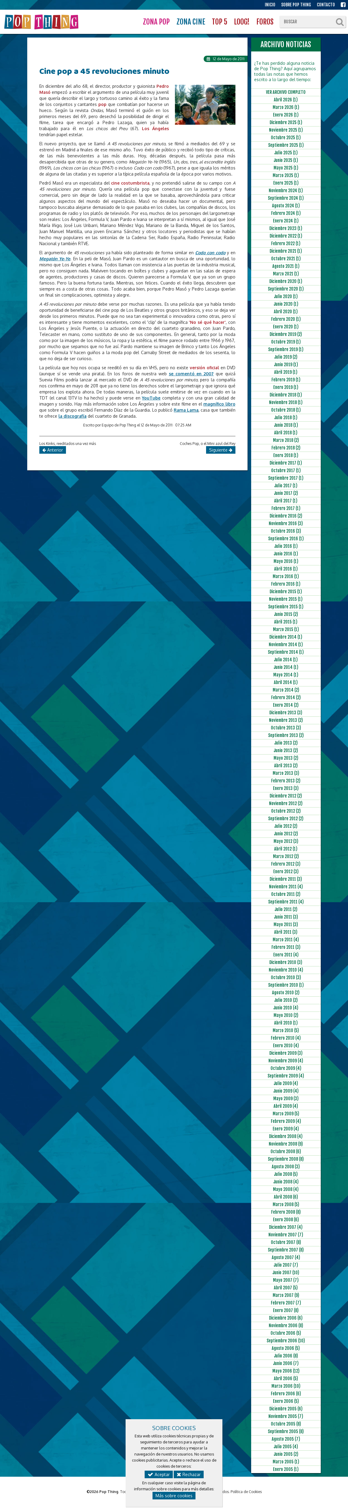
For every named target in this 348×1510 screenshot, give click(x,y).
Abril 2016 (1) (286, 568)
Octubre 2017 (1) (286, 470)
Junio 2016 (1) (286, 553)
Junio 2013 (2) (286, 750)
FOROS (265, 21)
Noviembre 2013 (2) (286, 720)
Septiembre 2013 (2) (286, 735)
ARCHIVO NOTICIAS (286, 44)
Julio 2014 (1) (286, 659)
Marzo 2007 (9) (286, 1295)
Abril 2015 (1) (285, 621)
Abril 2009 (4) (286, 1106)
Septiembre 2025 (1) (286, 145)
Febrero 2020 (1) (286, 319)
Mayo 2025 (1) (286, 167)
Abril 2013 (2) (286, 765)
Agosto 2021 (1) (286, 266)
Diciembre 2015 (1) (286, 591)
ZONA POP (156, 21)
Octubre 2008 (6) (286, 1151)
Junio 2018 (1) (286, 425)
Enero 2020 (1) (286, 326)
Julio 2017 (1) (285, 485)
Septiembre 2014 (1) (286, 652)
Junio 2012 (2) (286, 833)
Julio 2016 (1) (286, 546)
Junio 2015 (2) (286, 614)
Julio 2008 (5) (286, 1174)
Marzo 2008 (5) (286, 1204)
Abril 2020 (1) (286, 311)
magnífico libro (219, 403)
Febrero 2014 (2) (286, 697)
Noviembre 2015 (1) (286, 599)
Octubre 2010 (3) (286, 977)
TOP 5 (219, 21)
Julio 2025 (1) (286, 152)
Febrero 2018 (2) (285, 447)
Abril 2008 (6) (286, 1196)
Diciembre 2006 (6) (286, 1318)
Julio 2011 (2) (285, 909)
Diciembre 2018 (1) (286, 394)
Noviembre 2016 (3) (286, 523)
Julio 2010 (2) (286, 1000)
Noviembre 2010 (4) (286, 969)
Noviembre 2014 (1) (286, 644)
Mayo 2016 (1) (286, 561)
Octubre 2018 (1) (286, 410)
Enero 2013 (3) (286, 788)
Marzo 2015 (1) (286, 629)
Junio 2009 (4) (286, 1091)
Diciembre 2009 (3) (286, 1053)
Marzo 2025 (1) (286, 175)
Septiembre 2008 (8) (286, 1159)
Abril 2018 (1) (285, 432)
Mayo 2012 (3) (286, 841)
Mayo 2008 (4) (286, 1189)
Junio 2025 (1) (286, 160)
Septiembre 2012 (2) (286, 818)
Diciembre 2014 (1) (285, 637)
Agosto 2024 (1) (286, 205)
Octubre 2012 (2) (286, 811)
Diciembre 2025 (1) (286, 122)
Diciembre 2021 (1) (286, 251)
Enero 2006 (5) (286, 1401)
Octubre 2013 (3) (286, 727)
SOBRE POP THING (296, 4)
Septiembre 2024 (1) (286, 198)
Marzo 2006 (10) (285, 1386)
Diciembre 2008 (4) (286, 1136)
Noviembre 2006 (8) (286, 1325)
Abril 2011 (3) (285, 932)
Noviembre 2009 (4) (285, 1060)
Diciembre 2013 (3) (285, 712)
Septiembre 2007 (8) (286, 1249)
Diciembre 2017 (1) (286, 463)
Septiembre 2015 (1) (286, 606)
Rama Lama (186, 410)
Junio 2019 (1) (286, 364)
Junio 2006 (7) (286, 1363)
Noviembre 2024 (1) (286, 190)
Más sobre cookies (174, 1495)
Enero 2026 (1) (286, 114)
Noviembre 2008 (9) (286, 1143)
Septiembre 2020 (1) (286, 288)
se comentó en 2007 (191, 373)
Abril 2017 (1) (285, 500)
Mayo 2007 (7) (286, 1280)
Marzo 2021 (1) (286, 273)
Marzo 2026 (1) (286, 107)
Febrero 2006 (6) (286, 1393)
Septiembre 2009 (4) (286, 1075)
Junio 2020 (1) (286, 304)
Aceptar (159, 1474)
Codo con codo (210, 252)
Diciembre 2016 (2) (286, 515)
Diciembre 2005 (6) (286, 1408)
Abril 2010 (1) (286, 1022)
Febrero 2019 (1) (285, 379)
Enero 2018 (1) (285, 455)
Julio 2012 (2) (285, 826)
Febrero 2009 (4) (286, 1121)
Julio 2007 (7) (286, 1265)
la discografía (72, 416)
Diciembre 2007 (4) (286, 1227)
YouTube (151, 397)
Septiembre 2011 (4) (286, 901)
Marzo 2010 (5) (286, 1030)
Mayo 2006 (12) (286, 1370)
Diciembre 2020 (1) (285, 281)
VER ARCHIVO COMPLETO (286, 92)
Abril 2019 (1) (285, 372)
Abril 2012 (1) (285, 848)
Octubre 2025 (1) (286, 137)
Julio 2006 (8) (286, 1355)
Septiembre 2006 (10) (286, 1340)
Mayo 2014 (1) (285, 674)
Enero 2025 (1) (286, 183)
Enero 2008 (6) (286, 1219)
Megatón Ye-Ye (54, 258)
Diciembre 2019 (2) (286, 334)
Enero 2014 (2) (286, 705)
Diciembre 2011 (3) (286, 879)
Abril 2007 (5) (286, 1287)
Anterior (52, 449)
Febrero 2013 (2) (285, 780)
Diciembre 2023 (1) (285, 228)
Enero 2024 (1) (286, 220)
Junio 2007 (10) (285, 1272)
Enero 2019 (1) (285, 387)
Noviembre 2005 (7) (285, 1416)
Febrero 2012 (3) (285, 864)
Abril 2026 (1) (286, 99)
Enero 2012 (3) (286, 871)
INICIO (270, 4)
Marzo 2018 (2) (286, 440)
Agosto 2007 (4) (286, 1257)
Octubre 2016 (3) (286, 531)
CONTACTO (326, 4)
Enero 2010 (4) (286, 1045)
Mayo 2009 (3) (286, 1098)
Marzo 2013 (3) (286, 773)
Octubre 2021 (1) (286, 258)
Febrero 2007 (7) (286, 1302)
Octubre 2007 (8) (286, 1242)
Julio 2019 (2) (285, 357)
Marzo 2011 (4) (286, 939)
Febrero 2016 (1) (285, 584)
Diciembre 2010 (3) (285, 962)
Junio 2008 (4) (286, 1181)
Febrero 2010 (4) (286, 1038)
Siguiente (220, 449)
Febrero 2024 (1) (286, 213)
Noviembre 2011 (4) (286, 886)
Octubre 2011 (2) (285, 894)
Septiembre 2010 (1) (286, 985)
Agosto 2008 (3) (286, 1166)
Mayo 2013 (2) (286, 758)
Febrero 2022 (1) (285, 243)
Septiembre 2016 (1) (286, 538)
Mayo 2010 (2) (286, 1015)
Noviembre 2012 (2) (286, 803)
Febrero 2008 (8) (286, 1212)
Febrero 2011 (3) (285, 947)
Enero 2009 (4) (286, 1128)
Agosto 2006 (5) (286, 1348)
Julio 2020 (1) (286, 296)
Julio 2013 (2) (286, 742)
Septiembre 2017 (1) (286, 478)
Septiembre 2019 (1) (286, 349)
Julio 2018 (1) (285, 417)
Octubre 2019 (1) (286, 341)
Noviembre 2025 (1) (286, 130)
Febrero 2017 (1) (285, 508)
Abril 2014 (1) (286, 682)
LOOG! (242, 21)
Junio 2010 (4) (285, 1007)
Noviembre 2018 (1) (286, 402)
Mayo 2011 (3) (286, 924)
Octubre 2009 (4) (286, 1068)
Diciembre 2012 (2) (286, 795)
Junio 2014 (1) (286, 667)
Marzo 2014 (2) (286, 689)
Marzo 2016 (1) (286, 576)
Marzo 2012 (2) (286, 856)
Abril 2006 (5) (286, 1378)
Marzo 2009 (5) (286, 1113)
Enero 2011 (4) (286, 954)
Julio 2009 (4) (286, 1083)
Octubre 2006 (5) (286, 1333)
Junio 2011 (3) (286, 916)
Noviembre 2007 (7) (285, 1234)
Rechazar (189, 1474)
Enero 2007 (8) (286, 1310)
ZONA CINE (190, 21)
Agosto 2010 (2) (286, 992)
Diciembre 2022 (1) (286, 236)
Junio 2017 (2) (286, 493)
